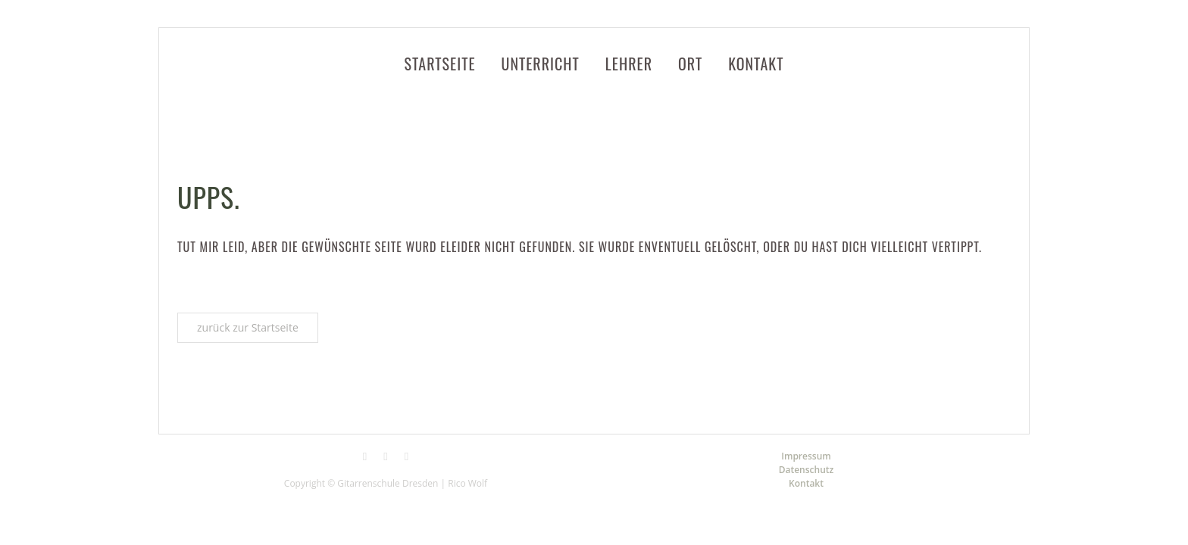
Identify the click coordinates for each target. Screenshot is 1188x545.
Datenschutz (806, 469)
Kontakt (806, 483)
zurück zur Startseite (248, 327)
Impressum (805, 456)
